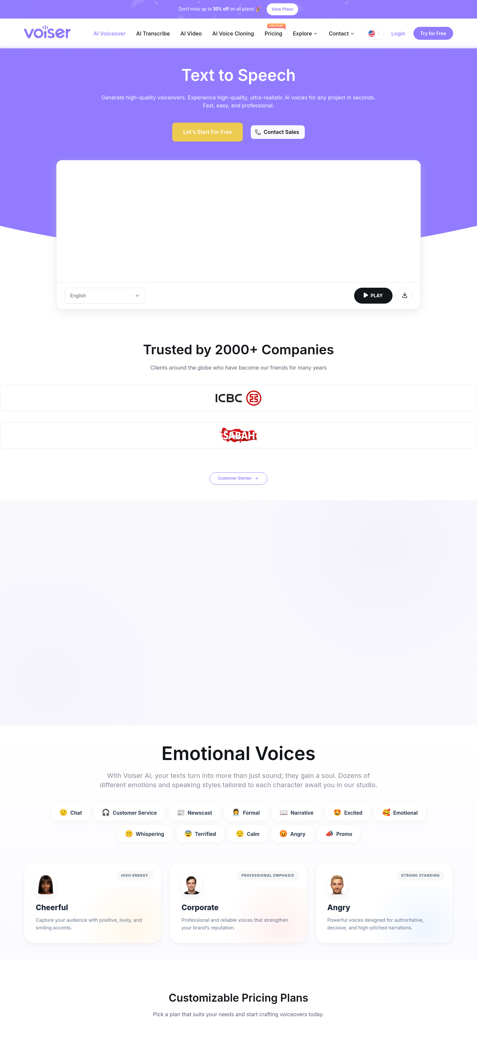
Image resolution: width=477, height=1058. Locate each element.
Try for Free (433, 33)
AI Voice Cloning (233, 33)
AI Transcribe (153, 33)
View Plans (282, 9)
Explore (302, 33)
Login (398, 33)
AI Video (191, 33)
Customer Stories (238, 478)
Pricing (273, 33)
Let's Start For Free (207, 132)
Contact (338, 33)
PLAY (373, 295)
